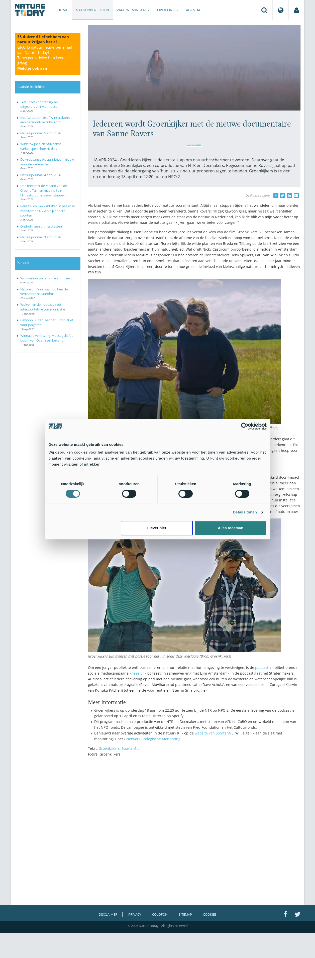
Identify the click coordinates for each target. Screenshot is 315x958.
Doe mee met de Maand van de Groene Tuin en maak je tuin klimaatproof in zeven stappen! (43, 190)
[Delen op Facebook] (275, 195)
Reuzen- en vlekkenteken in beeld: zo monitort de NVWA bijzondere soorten (47, 211)
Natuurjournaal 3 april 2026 (40, 237)
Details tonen (245, 512)
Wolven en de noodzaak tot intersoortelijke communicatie (42, 306)
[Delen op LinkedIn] (289, 195)
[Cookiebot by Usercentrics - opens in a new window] (245, 426)
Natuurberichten (92, 10)
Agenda (193, 10)
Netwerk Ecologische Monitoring (153, 738)
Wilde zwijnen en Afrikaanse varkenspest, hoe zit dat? (40, 146)
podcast (261, 667)
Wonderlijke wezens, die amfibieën (46, 278)
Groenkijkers (109, 748)
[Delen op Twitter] (282, 195)
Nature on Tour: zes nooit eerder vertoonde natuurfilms (44, 291)
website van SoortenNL (214, 733)
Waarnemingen (133, 10)
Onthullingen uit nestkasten (41, 226)
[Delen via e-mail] (296, 195)
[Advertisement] (194, 804)
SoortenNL (194, 145)
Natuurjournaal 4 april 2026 (40, 175)
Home (62, 10)
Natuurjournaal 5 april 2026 (40, 133)
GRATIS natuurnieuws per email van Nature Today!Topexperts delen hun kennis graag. (44, 58)
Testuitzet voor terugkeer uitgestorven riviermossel (39, 104)
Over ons (167, 10)
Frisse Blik (138, 673)
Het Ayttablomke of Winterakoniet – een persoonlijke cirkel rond (47, 120)
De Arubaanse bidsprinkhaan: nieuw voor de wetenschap (47, 161)
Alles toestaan (230, 528)
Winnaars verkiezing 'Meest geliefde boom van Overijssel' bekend (46, 338)
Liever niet (156, 528)
